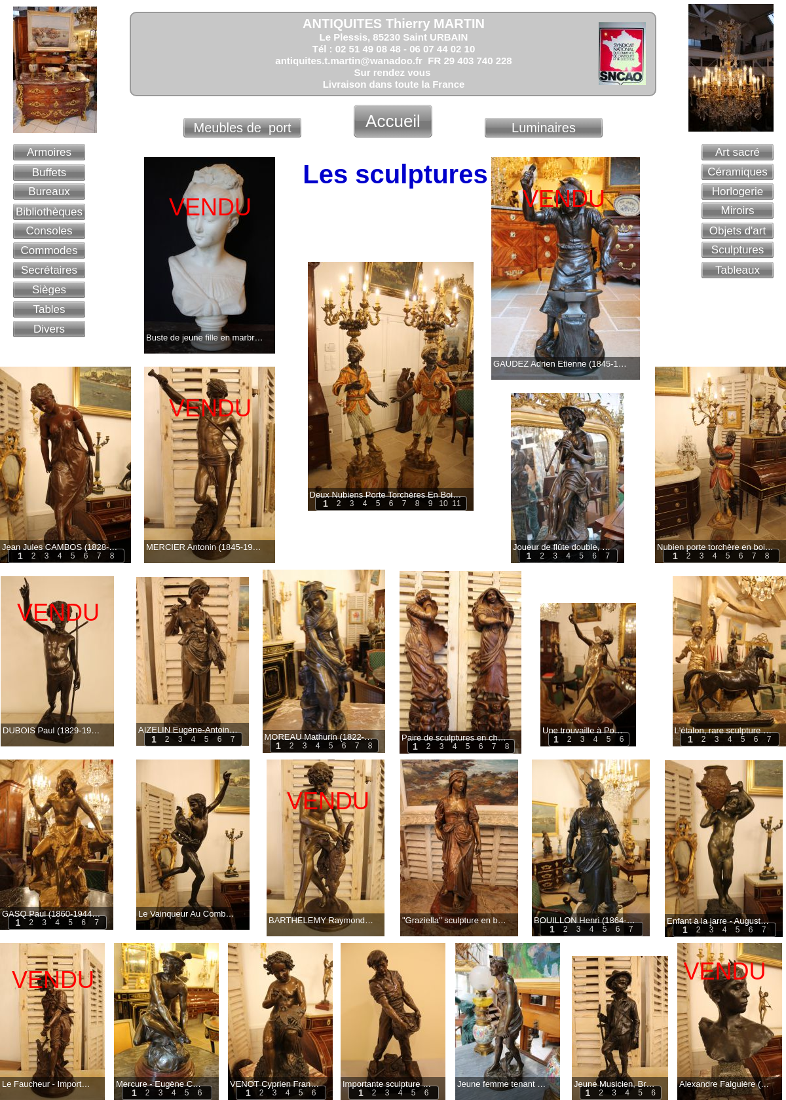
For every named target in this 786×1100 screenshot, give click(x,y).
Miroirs (738, 210)
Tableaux (737, 270)
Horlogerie (737, 191)
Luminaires (544, 127)
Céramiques (737, 172)
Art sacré (737, 152)
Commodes (49, 250)
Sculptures (737, 250)
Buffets (49, 172)
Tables (49, 309)
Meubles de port (242, 127)
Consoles (49, 231)
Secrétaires (49, 270)
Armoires (49, 152)
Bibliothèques (49, 212)
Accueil (393, 121)
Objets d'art (737, 231)
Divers (49, 329)
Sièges (49, 290)
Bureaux (48, 191)
